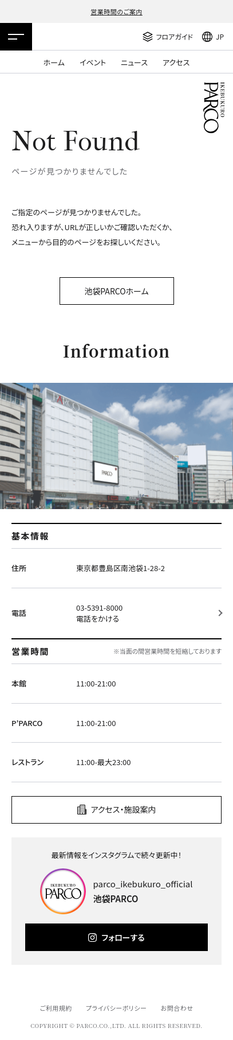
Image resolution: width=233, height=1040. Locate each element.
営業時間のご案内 (116, 11)
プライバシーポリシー (116, 1007)
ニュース (134, 62)
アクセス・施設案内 (123, 809)
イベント (93, 62)
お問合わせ (177, 1007)
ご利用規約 (56, 1007)
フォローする (122, 937)
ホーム (54, 62)
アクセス (176, 62)
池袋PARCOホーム (116, 291)
